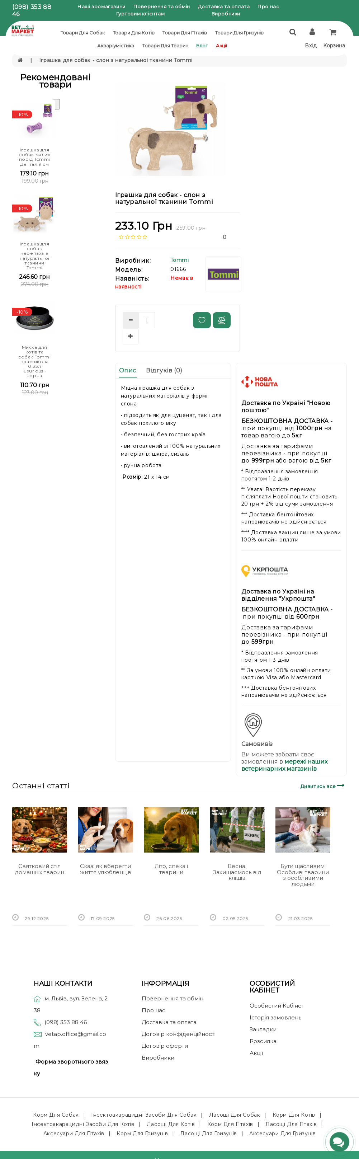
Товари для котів (134, 33)
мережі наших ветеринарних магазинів (284, 765)
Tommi (179, 260)
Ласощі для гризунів (208, 1133)
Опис (127, 370)
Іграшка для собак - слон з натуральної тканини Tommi (116, 60)
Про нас (268, 6)
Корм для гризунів (142, 1133)
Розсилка (263, 1041)
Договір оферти (165, 1045)
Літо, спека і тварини (171, 869)
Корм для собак (56, 1115)
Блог (202, 45)
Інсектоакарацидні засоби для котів (83, 1124)
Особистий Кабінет (277, 1005)
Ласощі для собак (234, 1115)
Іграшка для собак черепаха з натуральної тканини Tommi (35, 255)
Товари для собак (83, 33)
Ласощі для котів (171, 1124)
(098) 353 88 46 (65, 1022)
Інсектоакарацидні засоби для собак (144, 1115)
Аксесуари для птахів (73, 1133)
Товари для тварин (165, 45)
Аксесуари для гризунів (282, 1133)
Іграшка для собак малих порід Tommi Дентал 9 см (35, 157)
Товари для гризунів (239, 33)
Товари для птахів (184, 33)
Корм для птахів (230, 1124)
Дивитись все (324, 785)
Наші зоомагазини (101, 6)
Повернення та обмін (161, 6)
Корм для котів (294, 1115)
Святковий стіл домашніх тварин (39, 869)
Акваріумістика (115, 45)
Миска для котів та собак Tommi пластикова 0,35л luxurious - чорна (34, 361)
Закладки (263, 1029)
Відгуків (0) (164, 370)
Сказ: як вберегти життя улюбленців (105, 869)
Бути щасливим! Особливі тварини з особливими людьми (303, 875)
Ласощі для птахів (291, 1124)
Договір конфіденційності (179, 1034)
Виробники (226, 14)
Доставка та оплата (224, 6)
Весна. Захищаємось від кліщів (237, 872)
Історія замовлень (275, 1017)
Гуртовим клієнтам (140, 14)
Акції (221, 45)
